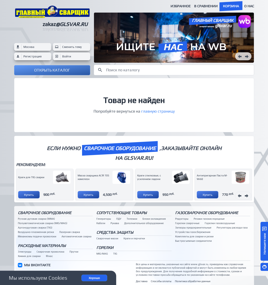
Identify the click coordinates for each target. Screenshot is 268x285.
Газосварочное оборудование (206, 212)
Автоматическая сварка (76, 236)
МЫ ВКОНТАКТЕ (37, 265)
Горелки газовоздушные (220, 223)
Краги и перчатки (134, 238)
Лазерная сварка (69, 232)
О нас (249, 6)
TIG (115, 253)
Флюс (49, 256)
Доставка (141, 281)
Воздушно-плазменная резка (36, 232)
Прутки (73, 251)
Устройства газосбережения (192, 232)
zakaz (65, 24)
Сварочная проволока (50, 251)
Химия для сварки (29, 256)
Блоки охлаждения (154, 218)
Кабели (100, 223)
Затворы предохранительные (193, 227)
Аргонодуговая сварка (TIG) (35, 227)
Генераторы (103, 218)
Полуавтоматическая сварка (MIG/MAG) (42, 223)
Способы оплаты (161, 281)
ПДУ (118, 218)
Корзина (231, 6)
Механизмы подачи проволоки (37, 236)
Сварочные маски (107, 238)
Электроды (24, 251)
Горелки (104, 247)
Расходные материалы (42, 245)
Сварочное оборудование (44, 212)
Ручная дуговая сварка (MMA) (36, 218)
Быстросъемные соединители (193, 240)
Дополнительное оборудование (144, 223)
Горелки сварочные (187, 223)
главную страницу (158, 111)
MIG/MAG (102, 253)
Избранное (181, 6)
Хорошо (94, 278)
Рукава (115, 223)
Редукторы (181, 218)
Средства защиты (114, 232)
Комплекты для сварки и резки (194, 236)
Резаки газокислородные (209, 218)
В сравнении (206, 6)
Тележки (132, 218)
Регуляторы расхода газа (232, 227)
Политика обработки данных (192, 281)
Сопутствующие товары (121, 212)
